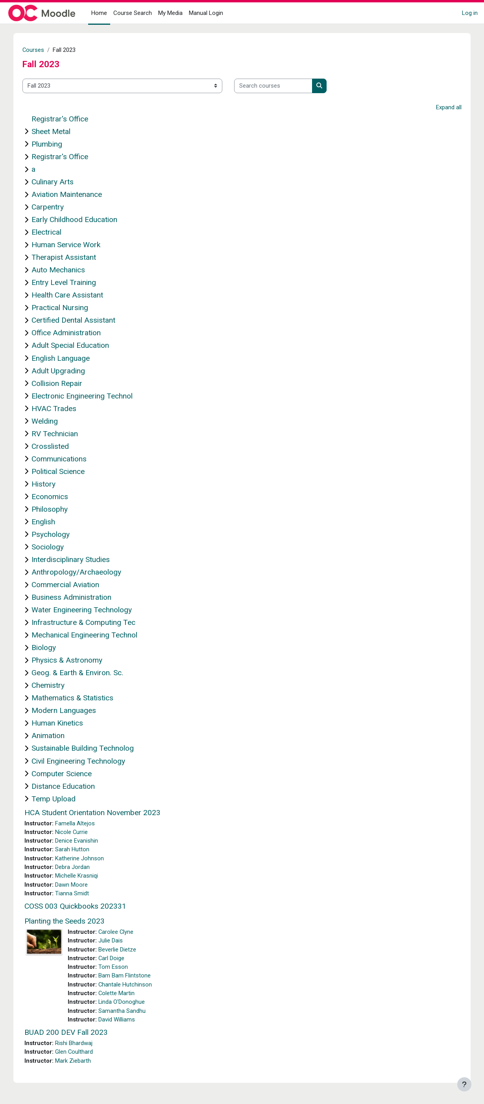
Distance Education (68, 786)
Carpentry (53, 207)
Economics (55, 496)
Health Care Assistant (73, 295)
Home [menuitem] (99, 13)
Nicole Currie (77, 832)
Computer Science (67, 773)
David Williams (122, 1021)
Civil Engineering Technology (84, 761)
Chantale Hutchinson (131, 986)
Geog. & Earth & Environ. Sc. (83, 673)
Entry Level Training (69, 282)
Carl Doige (117, 959)
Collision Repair (62, 383)
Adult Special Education (76, 345)
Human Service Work (71, 245)
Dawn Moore (77, 885)
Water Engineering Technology (87, 610)
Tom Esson (118, 968)
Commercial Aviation (71, 585)
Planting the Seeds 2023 (70, 922)
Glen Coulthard (80, 1054)
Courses (39, 49)
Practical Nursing (65, 307)
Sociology (53, 546)
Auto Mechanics (64, 270)
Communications (64, 458)
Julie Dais (116, 941)
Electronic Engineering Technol (87, 395)
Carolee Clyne (122, 933)
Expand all (443, 107)
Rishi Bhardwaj (79, 1045)
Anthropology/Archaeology (82, 572)
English (49, 521)
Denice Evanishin (82, 841)
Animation (53, 735)
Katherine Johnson (85, 858)
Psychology (56, 534)
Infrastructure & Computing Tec (89, 622)
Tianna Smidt (77, 894)
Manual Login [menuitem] (206, 13)
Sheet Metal (56, 131)
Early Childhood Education (80, 219)
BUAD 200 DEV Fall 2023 (71, 1034)
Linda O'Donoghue (127, 1003)
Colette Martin (122, 994)
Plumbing (52, 144)
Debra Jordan (78, 867)
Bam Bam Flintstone (130, 977)
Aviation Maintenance (72, 194)
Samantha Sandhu (127, 1012)
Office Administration (71, 333)
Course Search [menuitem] (132, 13)
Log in (470, 13)
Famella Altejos (80, 823)
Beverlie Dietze (123, 950)
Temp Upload (59, 798)
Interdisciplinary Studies (76, 559)
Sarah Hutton (78, 850)
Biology (49, 647)
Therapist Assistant (69, 257)
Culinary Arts (58, 182)
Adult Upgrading (64, 370)
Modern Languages (69, 710)
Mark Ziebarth (78, 1062)
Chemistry (53, 685)
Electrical (52, 232)
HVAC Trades (59, 408)
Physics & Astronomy (72, 660)
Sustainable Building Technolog (88, 748)
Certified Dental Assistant (79, 320)
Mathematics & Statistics (78, 698)
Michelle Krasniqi (82, 876)
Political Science (63, 471)
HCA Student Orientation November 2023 (98, 812)
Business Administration (77, 597)
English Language (66, 358)
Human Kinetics (63, 723)
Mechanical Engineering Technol (90, 635)
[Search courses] (279, 86)
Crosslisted (55, 446)
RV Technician (60, 433)
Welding (50, 421)
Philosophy (55, 509)
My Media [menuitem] (170, 13)
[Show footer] (464, 1084)
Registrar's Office (65, 118)
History (49, 484)
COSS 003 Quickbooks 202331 (81, 907)
